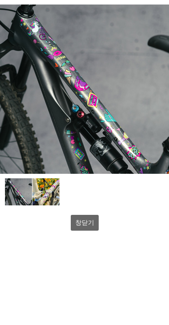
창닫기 (84, 222)
